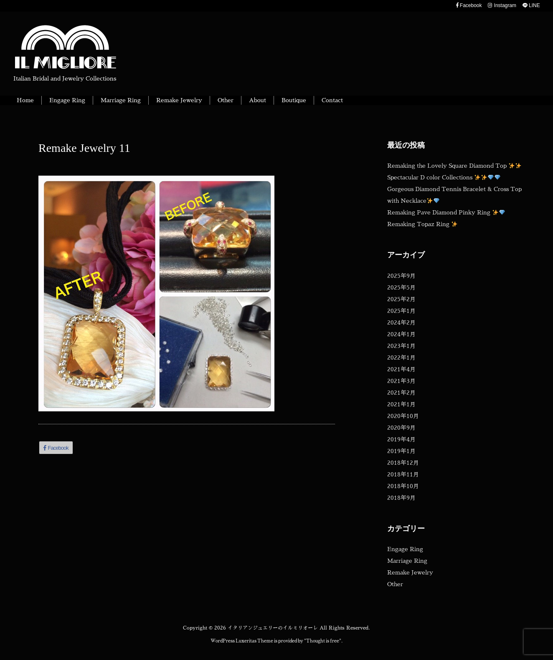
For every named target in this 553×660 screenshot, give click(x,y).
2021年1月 (401, 404)
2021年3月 (401, 381)
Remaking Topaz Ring (422, 224)
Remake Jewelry (410, 572)
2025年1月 (401, 311)
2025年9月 (401, 276)
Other (395, 584)
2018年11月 (403, 474)
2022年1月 (401, 357)
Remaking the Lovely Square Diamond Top (454, 166)
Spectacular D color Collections (443, 177)
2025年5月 (401, 287)
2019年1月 (401, 451)
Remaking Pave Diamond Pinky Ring (446, 212)
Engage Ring (405, 549)
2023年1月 (401, 346)
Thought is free (322, 641)
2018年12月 (403, 463)
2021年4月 (401, 369)
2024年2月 (401, 322)
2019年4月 (401, 439)
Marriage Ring (407, 561)
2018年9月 (401, 498)
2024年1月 (401, 334)
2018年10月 (403, 486)
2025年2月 (401, 299)
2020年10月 (403, 416)
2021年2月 (401, 392)
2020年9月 (401, 428)
